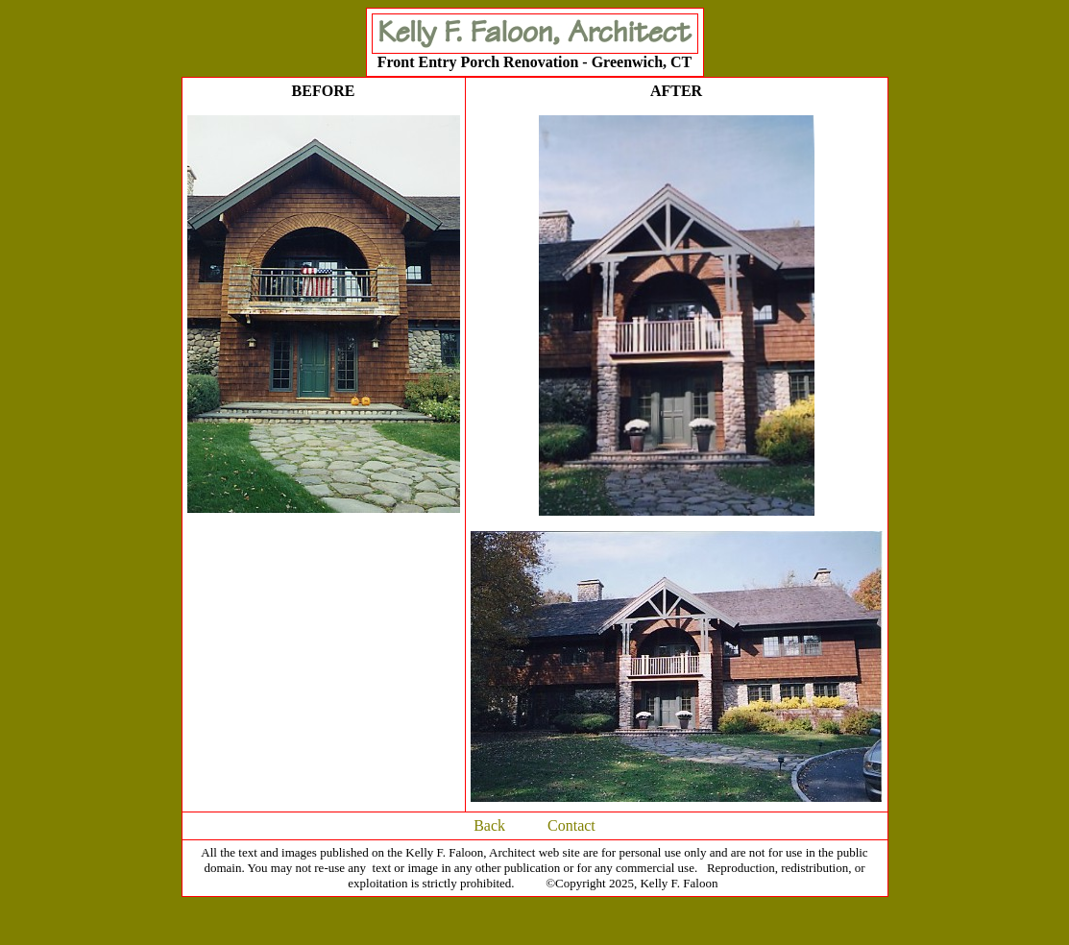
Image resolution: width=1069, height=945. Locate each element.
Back (489, 825)
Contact (571, 825)
